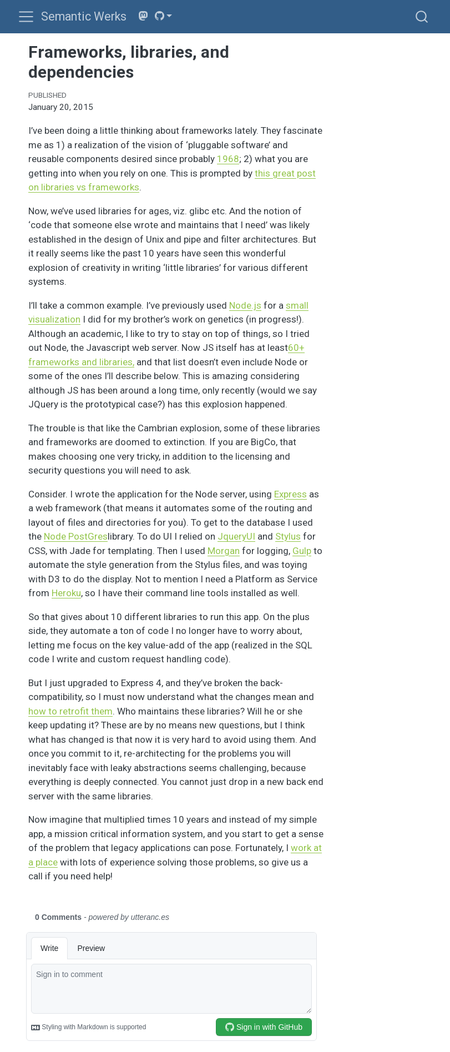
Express (290, 494)
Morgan (224, 550)
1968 (228, 158)
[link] (164, 16)
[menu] (26, 16)
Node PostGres (76, 536)
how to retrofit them (70, 711)
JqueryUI (236, 536)
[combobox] (422, 16)
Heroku (66, 592)
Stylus (288, 536)
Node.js (245, 305)
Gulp (301, 550)
